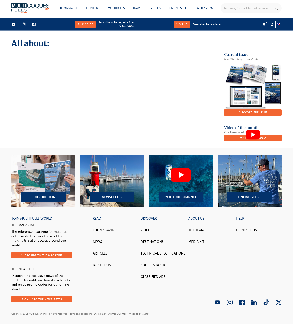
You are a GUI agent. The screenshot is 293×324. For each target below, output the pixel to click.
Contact (122, 313)
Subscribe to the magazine (42, 255)
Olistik (145, 313)
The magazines (105, 230)
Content (93, 8)
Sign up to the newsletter (42, 299)
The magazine (67, 8)
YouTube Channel (181, 181)
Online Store (250, 181)
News (97, 242)
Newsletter (112, 181)
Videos (156, 8)
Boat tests (102, 265)
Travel (138, 8)
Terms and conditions (81, 313)
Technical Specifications (163, 253)
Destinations (152, 242)
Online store (179, 8)
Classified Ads (153, 277)
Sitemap (112, 313)
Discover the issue (253, 112)
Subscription (43, 181)
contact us (246, 230)
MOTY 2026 (205, 8)
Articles (100, 253)
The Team (196, 230)
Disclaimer (100, 313)
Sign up (181, 24)
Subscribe (85, 24)
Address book (153, 265)
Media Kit (196, 242)
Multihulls (116, 8)
